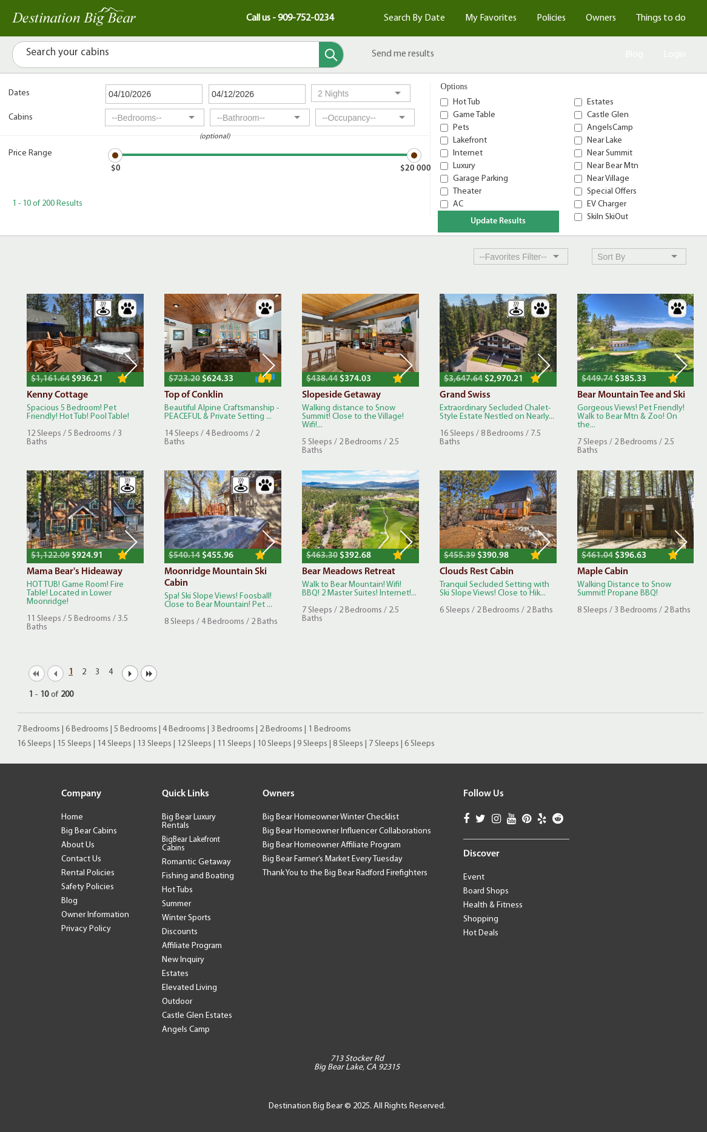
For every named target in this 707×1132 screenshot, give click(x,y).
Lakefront (470, 140)
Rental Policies (88, 873)
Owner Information (95, 915)
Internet (468, 153)
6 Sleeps (419, 743)
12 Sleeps (194, 743)
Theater (467, 191)
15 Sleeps (74, 743)
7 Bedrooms (38, 729)
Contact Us (81, 859)
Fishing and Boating (198, 876)
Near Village (608, 178)
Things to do (661, 18)
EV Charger (606, 204)
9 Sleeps (312, 743)
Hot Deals (480, 933)
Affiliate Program (192, 946)
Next (131, 365)
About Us (78, 845)
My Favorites (491, 18)
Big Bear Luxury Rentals (189, 821)
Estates (600, 102)
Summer (176, 904)
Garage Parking (480, 178)
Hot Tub (466, 102)
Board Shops (486, 891)
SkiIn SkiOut (607, 217)
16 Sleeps (34, 743)
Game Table (474, 115)
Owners (601, 18)
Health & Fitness (493, 905)
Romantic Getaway (196, 862)
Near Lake (604, 140)
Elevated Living (189, 987)
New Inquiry (183, 959)
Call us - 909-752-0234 (289, 18)
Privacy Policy (86, 929)
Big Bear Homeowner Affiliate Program (332, 845)
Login (674, 54)
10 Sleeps (274, 743)
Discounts (180, 932)
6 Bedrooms (87, 729)
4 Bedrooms (184, 729)
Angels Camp (186, 1029)
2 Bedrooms (281, 729)
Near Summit (609, 153)
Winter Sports (186, 918)
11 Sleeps (234, 743)
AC (458, 204)
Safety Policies (87, 887)
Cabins (20, 117)
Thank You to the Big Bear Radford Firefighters (345, 873)
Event (473, 877)
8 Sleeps (348, 743)
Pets (461, 127)
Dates (19, 93)
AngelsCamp (610, 127)
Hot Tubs (177, 890)
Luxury (464, 166)
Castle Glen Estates (197, 1015)
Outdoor (177, 1001)
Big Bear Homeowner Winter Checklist (331, 817)
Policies (551, 18)
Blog (634, 54)
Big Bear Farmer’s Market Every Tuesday (333, 859)
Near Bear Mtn (612, 166)
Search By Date (414, 18)
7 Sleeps (384, 743)
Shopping (480, 919)
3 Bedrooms (232, 729)
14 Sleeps (114, 743)
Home (72, 817)
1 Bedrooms (329, 729)
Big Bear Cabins (89, 831)
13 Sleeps (154, 743)
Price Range (30, 153)
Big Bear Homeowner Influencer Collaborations (347, 831)
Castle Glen (608, 115)
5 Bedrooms (135, 729)
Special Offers (612, 191)
